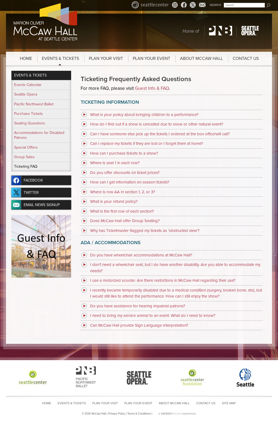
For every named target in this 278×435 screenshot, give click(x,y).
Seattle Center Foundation (192, 377)
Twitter (193, 5)
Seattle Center (150, 4)
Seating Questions (29, 123)
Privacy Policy (116, 413)
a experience (177, 413)
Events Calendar (28, 84)
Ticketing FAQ (25, 166)
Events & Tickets (60, 58)
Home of (191, 31)
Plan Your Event (151, 58)
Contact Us (246, 58)
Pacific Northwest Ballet (220, 31)
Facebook (184, 4)
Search (215, 5)
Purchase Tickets (28, 113)
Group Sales (24, 157)
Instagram (175, 5)
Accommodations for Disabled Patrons (39, 135)
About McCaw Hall (201, 58)
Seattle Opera (251, 31)
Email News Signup (202, 4)
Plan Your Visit (106, 58)
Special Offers (26, 147)
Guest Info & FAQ (152, 88)
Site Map (229, 403)
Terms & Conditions (139, 413)
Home (26, 58)
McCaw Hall (45, 22)
